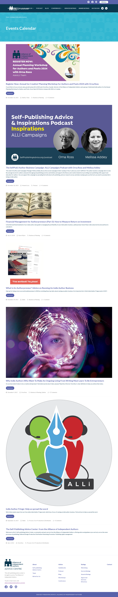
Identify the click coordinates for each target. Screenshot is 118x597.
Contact (109, 564)
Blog (59, 574)
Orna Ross (24, 392)
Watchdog (84, 568)
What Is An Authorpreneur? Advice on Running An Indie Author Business (40, 288)
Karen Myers (21, 235)
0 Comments (51, 97)
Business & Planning (38, 97)
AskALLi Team (25, 97)
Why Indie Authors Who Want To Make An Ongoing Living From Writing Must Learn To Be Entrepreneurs (55, 380)
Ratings (83, 564)
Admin (23, 299)
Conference (62, 581)
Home (7, 17)
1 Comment (46, 299)
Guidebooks (62, 568)
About (35, 564)
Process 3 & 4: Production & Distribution (40, 520)
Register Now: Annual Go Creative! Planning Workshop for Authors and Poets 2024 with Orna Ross (52, 84)
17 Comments (53, 392)
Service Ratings (85, 571)
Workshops (62, 577)
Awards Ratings (86, 574)
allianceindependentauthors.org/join (15, 583)
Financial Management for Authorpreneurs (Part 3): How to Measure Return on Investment (48, 221)
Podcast (35, 185)
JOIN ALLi (104, 2)
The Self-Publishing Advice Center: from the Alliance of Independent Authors (42, 529)
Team (34, 573)
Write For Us (36, 576)
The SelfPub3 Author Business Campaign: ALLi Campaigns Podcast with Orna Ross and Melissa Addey (53, 167)
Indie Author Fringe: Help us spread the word (27, 509)
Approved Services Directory (84, 579)
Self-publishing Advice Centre (37, 569)
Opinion (44, 392)
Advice (60, 564)
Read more (10, 93)
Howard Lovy (25, 185)
